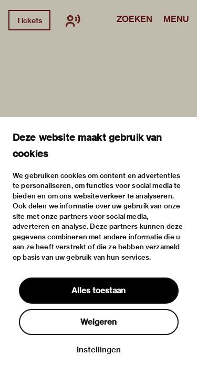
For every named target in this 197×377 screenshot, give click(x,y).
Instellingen (99, 350)
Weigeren (98, 322)
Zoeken (134, 20)
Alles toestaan (98, 290)
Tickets (29, 20)
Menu (176, 20)
